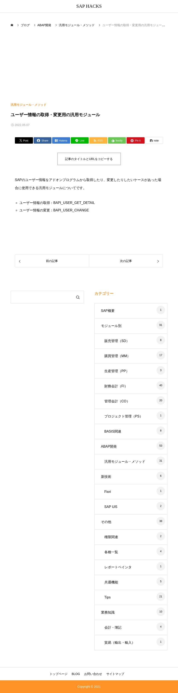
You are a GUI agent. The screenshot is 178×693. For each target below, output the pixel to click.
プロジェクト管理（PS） (123, 416)
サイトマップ (115, 674)
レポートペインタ (118, 567)
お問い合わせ (93, 674)
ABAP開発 (109, 446)
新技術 (106, 476)
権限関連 (111, 537)
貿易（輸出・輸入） (119, 642)
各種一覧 (111, 552)
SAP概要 (108, 311)
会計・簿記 (112, 627)
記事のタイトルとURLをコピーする (89, 159)
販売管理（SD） (117, 341)
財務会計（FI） (116, 386)
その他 (106, 522)
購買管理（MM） (117, 356)
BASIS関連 (112, 431)
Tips (107, 597)
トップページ (58, 674)
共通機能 (111, 582)
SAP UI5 (110, 507)
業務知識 (108, 612)
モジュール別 (111, 326)
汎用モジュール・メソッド (28, 104)
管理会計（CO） (117, 401)
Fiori (107, 492)
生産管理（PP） (116, 371)
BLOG (76, 674)
